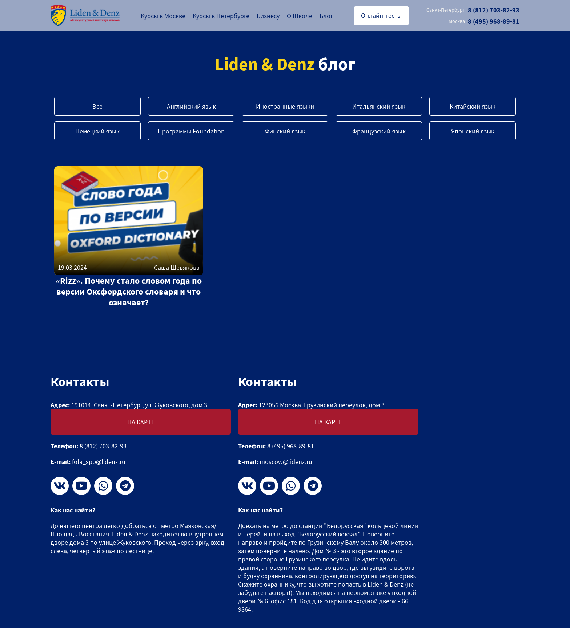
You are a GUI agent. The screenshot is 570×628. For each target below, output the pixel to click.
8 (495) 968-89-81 (484, 21)
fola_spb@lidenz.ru (98, 461)
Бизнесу (268, 16)
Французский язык (379, 131)
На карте (140, 422)
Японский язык (472, 131)
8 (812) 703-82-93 (472, 10)
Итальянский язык (378, 106)
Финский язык (285, 131)
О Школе (299, 16)
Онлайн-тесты (381, 15)
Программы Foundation (191, 131)
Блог (326, 16)
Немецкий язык (97, 131)
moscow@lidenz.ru (286, 461)
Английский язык (191, 106)
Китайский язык (472, 106)
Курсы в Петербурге (221, 16)
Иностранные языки (285, 106)
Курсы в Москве (163, 16)
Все (97, 106)
